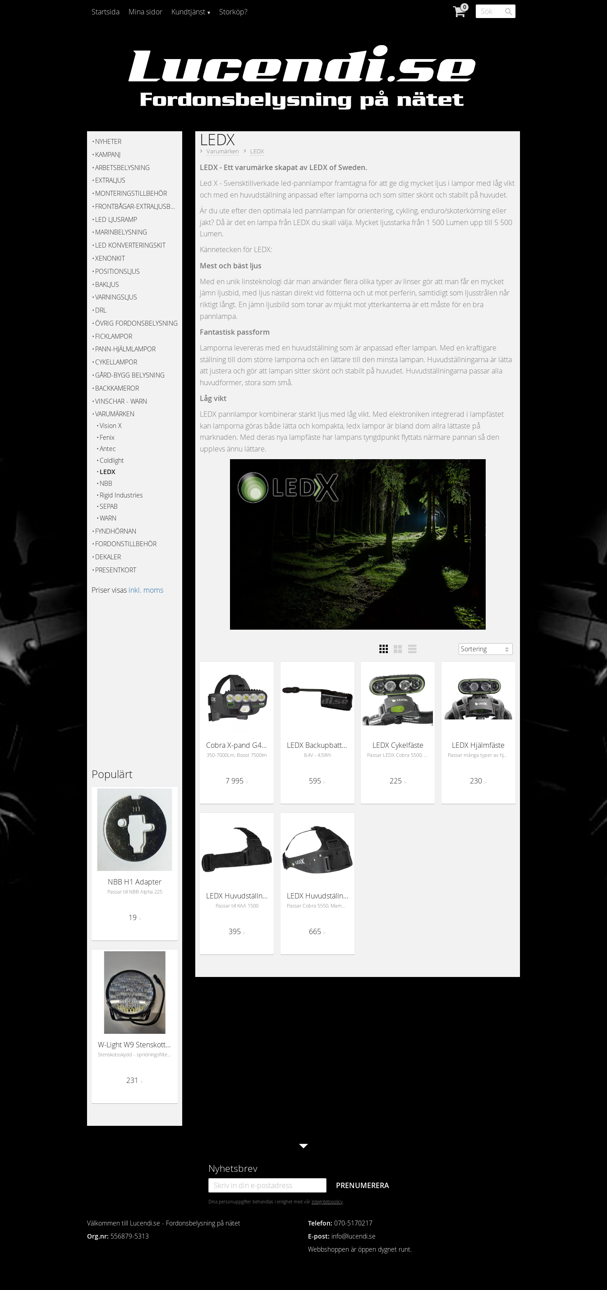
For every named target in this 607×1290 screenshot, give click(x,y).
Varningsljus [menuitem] (116, 297)
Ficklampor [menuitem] (113, 336)
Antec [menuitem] (108, 448)
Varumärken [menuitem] (114, 414)
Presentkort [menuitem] (115, 570)
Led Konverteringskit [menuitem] (130, 245)
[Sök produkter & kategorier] (495, 11)
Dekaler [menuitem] (108, 557)
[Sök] (508, 11)
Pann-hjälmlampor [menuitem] (125, 349)
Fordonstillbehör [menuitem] (125, 543)
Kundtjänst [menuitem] (188, 12)
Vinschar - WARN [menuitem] (121, 401)
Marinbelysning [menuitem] (121, 232)
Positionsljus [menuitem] (117, 271)
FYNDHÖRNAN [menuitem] (115, 531)
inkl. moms (146, 590)
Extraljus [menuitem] (110, 180)
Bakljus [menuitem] (107, 284)
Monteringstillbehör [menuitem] (131, 193)
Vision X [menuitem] (111, 425)
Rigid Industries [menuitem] (121, 495)
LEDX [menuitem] (107, 471)
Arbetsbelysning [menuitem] (122, 167)
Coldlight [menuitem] (112, 460)
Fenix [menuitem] (107, 437)
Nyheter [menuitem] (108, 141)
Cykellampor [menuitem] (116, 362)
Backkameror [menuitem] (117, 388)
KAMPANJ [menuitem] (107, 154)
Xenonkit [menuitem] (110, 258)
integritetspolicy (327, 1201)
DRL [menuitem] (100, 310)
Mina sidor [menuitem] (145, 12)
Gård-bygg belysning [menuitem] (130, 375)
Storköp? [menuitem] (233, 12)
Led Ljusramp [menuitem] (116, 219)
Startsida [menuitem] (106, 12)
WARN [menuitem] (108, 518)
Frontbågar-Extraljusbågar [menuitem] (136, 206)
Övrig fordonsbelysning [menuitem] (136, 323)
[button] (383, 649)
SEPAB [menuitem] (109, 506)
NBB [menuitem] (106, 483)
